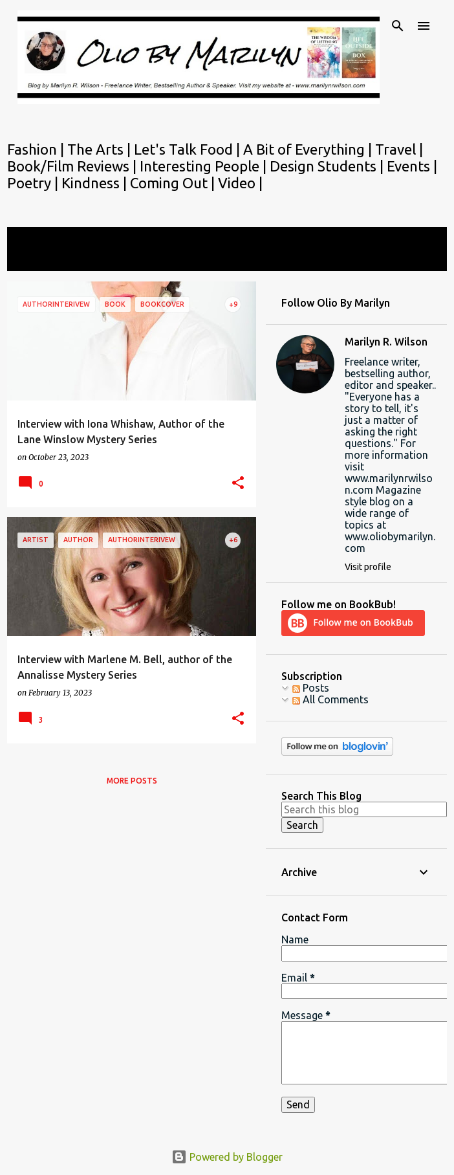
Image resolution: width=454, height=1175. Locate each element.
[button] (238, 483)
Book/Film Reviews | (73, 166)
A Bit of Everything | (309, 149)
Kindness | (95, 183)
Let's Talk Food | (188, 149)
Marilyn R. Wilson (386, 341)
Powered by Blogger (227, 1157)
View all (34, 259)
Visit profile (368, 567)
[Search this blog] (364, 809)
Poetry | (34, 183)
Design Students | (328, 166)
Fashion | (37, 149)
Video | (240, 183)
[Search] (397, 25)
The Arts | (100, 149)
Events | (412, 166)
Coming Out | (174, 183)
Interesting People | (205, 166)
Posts (310, 688)
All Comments (330, 699)
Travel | (399, 149)
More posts (132, 780)
